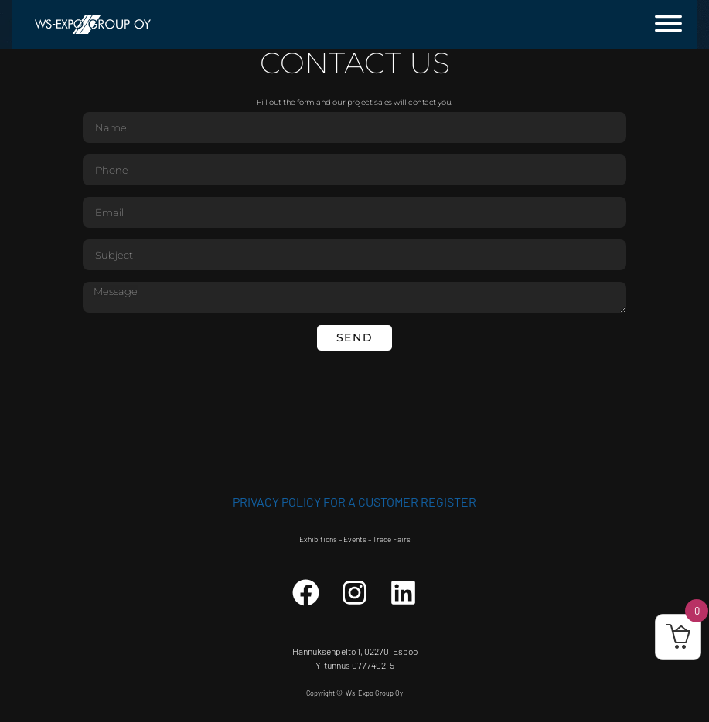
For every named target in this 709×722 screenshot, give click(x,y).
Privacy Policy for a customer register (354, 501)
